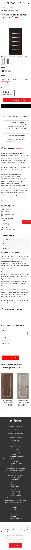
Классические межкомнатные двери (15, 502)
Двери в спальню (15, 493)
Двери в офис (15, 482)
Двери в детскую (15, 489)
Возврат (6, 248)
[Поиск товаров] (29, 3)
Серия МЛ (15, 504)
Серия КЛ (15, 509)
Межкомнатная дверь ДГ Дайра (8, 401)
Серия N (15, 507)
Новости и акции (16, 452)
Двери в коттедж (16, 484)
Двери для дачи (15, 479)
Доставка (6, 239)
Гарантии (6, 244)
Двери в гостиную (15, 495)
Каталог (16, 461)
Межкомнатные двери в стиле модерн (15, 500)
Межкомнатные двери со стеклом (15, 470)
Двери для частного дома (15, 475)
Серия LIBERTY (15, 514)
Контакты (16, 454)
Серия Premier (15, 516)
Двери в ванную (15, 472)
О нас (16, 449)
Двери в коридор (15, 491)
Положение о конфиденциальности (16, 468)
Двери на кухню (15, 477)
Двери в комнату (15, 486)
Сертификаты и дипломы (16, 456)
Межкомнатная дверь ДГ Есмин (23, 401)
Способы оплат (8, 235)
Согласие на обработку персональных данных (16, 459)
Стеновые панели (16, 465)
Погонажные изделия (16, 463)
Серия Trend (15, 511)
